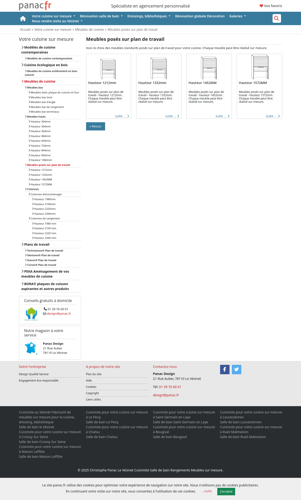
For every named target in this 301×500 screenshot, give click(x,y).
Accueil (25, 29)
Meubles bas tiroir (40, 97)
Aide (89, 380)
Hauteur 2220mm (44, 208)
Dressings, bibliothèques (147, 16)
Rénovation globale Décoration (200, 16)
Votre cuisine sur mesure (52, 16)
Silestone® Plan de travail (42, 255)
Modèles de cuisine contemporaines (38, 49)
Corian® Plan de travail (40, 265)
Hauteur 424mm (39, 131)
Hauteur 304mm (39, 121)
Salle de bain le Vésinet (36, 427)
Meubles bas (34, 87)
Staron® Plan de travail (40, 260)
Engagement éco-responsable (39, 380)
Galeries (236, 16)
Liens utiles (93, 399)
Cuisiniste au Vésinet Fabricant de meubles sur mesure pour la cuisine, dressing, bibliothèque (47, 417)
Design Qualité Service (34, 374)
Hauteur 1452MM (40, 179)
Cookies (91, 387)
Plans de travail (35, 244)
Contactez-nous (165, 366)
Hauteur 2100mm (44, 204)
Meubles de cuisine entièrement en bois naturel (51, 73)
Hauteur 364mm (39, 126)
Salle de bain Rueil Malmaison (243, 437)
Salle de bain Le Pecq (102, 422)
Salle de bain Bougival (170, 437)
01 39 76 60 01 (170, 387)
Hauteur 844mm (39, 150)
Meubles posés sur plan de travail (47, 165)
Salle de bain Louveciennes (240, 422)
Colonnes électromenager (45, 194)
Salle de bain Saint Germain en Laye (180, 422)
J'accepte (226, 491)
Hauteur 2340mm (44, 213)
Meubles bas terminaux (43, 111)
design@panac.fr (166, 395)
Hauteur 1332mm (40, 174)
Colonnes (32, 189)
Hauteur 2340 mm (44, 238)
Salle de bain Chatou (102, 437)
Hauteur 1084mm (40, 160)
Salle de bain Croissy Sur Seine (42, 441)
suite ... (122, 116)
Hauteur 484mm (39, 136)
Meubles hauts (35, 116)
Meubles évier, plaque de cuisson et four (53, 92)
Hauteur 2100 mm (44, 228)
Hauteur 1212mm (40, 170)
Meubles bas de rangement (46, 107)
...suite (207, 491)
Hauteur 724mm (39, 145)
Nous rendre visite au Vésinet (56, 21)
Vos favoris (271, 5)
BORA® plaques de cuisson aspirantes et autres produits (45, 286)
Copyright (92, 393)
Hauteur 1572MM (40, 184)
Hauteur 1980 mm (44, 223)
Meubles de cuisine (89, 29)
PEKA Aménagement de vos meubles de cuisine (45, 274)
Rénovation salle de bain (100, 16)
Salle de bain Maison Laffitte (41, 456)
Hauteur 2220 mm (44, 233)
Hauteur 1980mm (44, 199)
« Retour (96, 126)
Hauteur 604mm (39, 140)
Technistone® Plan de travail (44, 250)
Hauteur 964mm (39, 155)
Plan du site (94, 374)
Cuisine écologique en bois (44, 65)
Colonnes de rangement (44, 218)
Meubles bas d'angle (41, 102)
